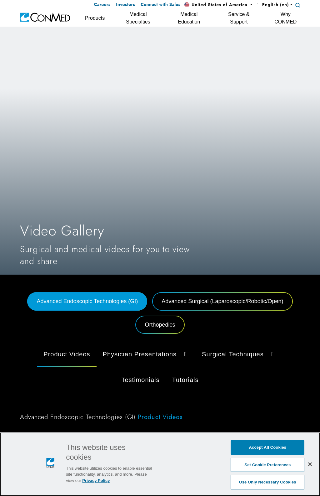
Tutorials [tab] (185, 379)
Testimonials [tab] (141, 379)
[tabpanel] (160, 385)
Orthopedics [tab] (160, 325)
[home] (45, 17)
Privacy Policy (96, 480)
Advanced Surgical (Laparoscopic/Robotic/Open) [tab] (222, 301)
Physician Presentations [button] (146, 354)
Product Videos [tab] (66, 354)
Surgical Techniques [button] (239, 354)
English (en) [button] (272, 5)
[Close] (310, 464)
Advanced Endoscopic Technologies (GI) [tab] (87, 301)
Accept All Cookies (268, 447)
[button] (218, 5)
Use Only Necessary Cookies (267, 482)
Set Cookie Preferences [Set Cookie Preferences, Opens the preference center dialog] (267, 464)
